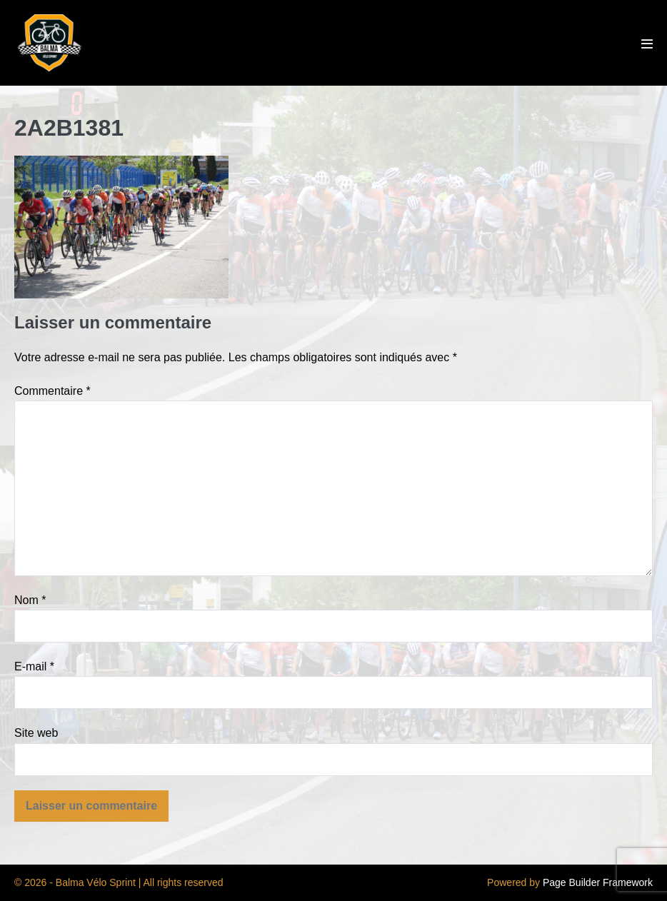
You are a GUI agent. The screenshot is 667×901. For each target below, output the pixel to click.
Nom (30, 600)
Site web (36, 733)
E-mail (34, 666)
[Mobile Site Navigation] (647, 43)
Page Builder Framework (598, 882)
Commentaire (52, 391)
